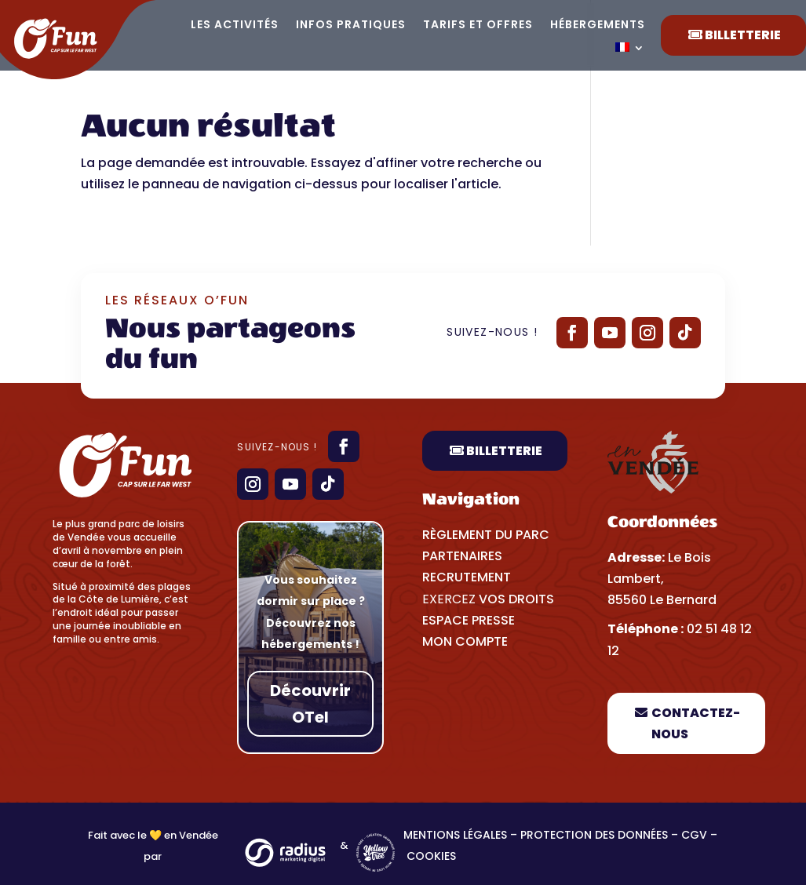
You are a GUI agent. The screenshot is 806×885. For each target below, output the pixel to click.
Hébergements (597, 25)
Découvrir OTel (310, 703)
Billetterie (504, 451)
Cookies (433, 856)
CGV (694, 835)
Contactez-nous (695, 723)
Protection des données (594, 835)
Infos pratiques (351, 25)
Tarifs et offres (478, 25)
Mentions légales (455, 835)
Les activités (235, 25)
